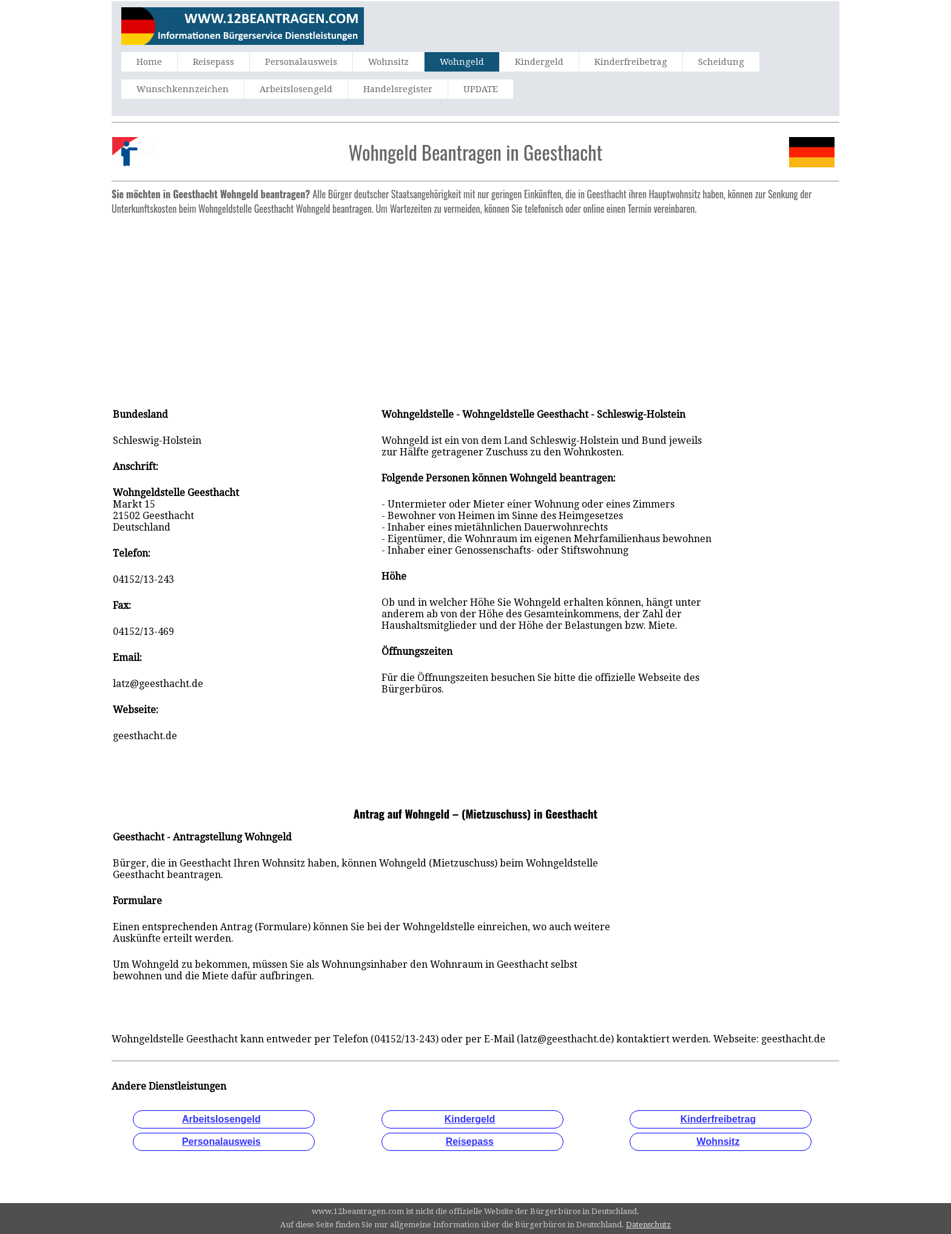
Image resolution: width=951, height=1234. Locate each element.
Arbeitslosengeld (296, 89)
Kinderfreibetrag (630, 62)
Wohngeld (462, 62)
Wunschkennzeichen (182, 89)
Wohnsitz (388, 62)
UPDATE (480, 89)
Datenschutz (648, 1224)
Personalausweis (301, 62)
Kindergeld (539, 62)
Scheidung (721, 62)
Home (149, 62)
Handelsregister (397, 89)
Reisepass (213, 62)
